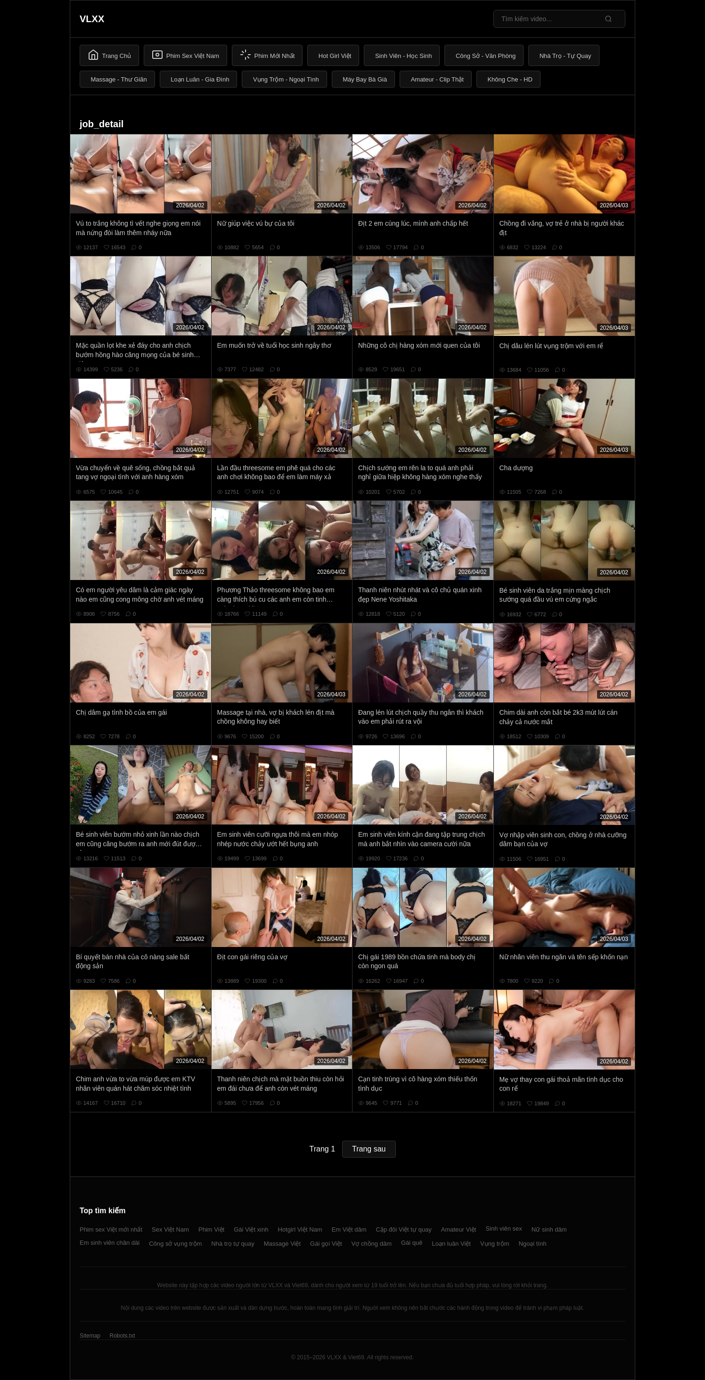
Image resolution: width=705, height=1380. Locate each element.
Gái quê (412, 1242)
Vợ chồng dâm (372, 1243)
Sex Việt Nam (170, 1229)
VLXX (92, 19)
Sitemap (90, 1335)
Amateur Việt (458, 1229)
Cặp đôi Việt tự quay (404, 1229)
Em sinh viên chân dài (109, 1242)
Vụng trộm (494, 1243)
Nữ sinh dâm (549, 1229)
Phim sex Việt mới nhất (111, 1229)
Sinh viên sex (503, 1228)
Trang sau (368, 1149)
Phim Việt (211, 1229)
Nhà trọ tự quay (232, 1243)
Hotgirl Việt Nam (300, 1229)
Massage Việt (282, 1243)
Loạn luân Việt (451, 1243)
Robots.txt (122, 1335)
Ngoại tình (532, 1243)
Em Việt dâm (349, 1229)
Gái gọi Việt (326, 1243)
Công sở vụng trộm (175, 1243)
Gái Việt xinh (251, 1229)
